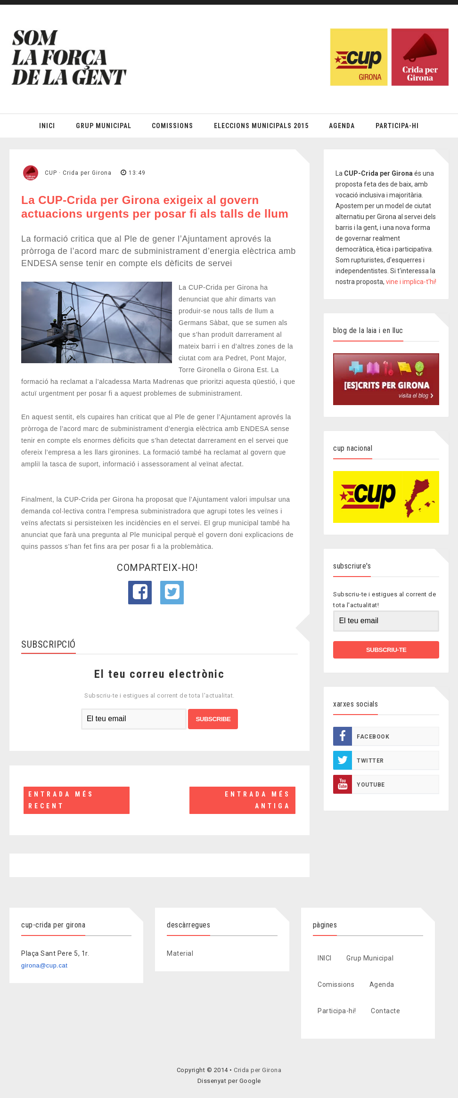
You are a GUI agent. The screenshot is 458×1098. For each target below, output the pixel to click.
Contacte (385, 1011)
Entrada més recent (61, 800)
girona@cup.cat (44, 965)
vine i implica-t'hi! (411, 281)
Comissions (172, 126)
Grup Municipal (103, 126)
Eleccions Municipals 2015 (261, 126)
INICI (325, 958)
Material (180, 953)
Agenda (342, 126)
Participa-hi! (337, 1011)
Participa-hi (397, 126)
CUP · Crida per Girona (78, 173)
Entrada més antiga (258, 800)
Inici (47, 126)
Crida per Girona (257, 1070)
